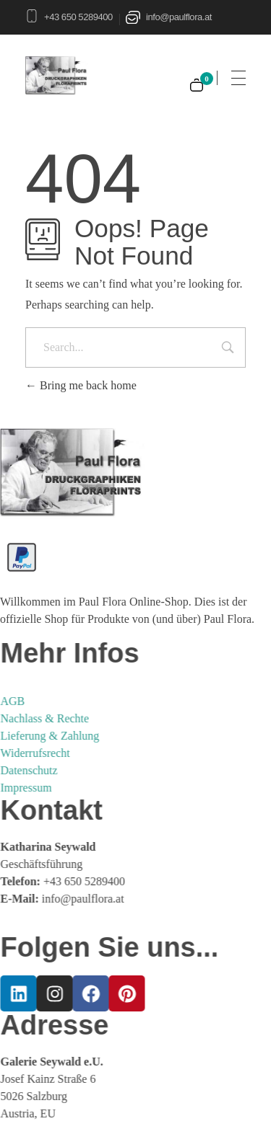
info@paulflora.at (179, 17)
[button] (26, 1108)
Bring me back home (81, 385)
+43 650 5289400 (78, 17)
